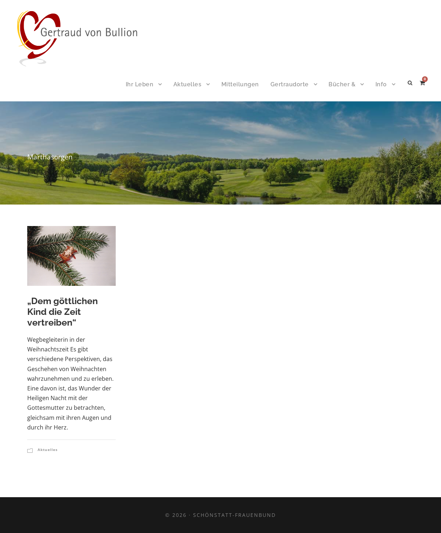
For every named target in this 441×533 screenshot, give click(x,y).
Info (381, 84)
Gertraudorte (289, 84)
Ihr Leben (140, 84)
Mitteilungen (240, 84)
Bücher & (342, 84)
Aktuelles (187, 84)
